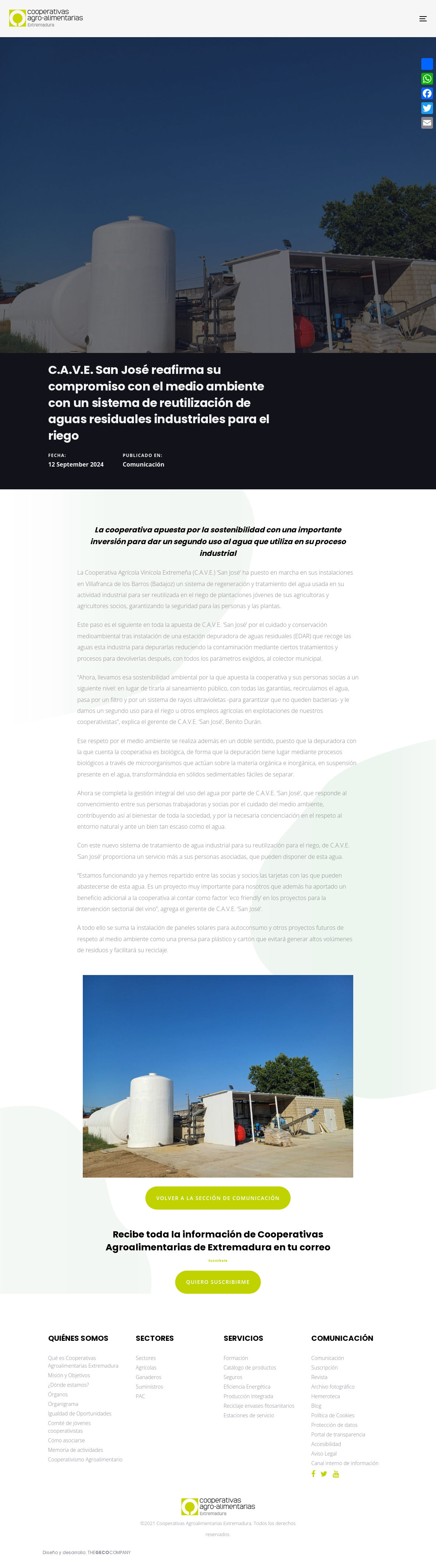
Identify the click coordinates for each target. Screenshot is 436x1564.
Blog (316, 1405)
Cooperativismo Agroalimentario (85, 1459)
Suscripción (324, 1367)
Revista (319, 1377)
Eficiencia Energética (247, 1386)
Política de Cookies (332, 1415)
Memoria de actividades (75, 1449)
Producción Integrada (248, 1396)
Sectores (146, 1357)
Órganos (58, 1394)
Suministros (149, 1386)
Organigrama (63, 1403)
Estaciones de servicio (249, 1415)
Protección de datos (334, 1424)
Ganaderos (148, 1377)
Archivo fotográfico (333, 1386)
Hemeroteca (325, 1396)
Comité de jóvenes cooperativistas (69, 1427)
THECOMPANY (109, 1552)
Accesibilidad (326, 1443)
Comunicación (143, 464)
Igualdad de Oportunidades (79, 1413)
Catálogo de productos (250, 1367)
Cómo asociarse (66, 1440)
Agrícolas (146, 1367)
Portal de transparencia (338, 1434)
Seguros (233, 1377)
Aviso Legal (324, 1453)
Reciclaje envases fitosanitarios (259, 1405)
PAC (140, 1396)
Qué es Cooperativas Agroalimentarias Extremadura (83, 1361)
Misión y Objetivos (69, 1375)
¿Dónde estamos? (68, 1384)
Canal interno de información (345, 1463)
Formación (236, 1357)
